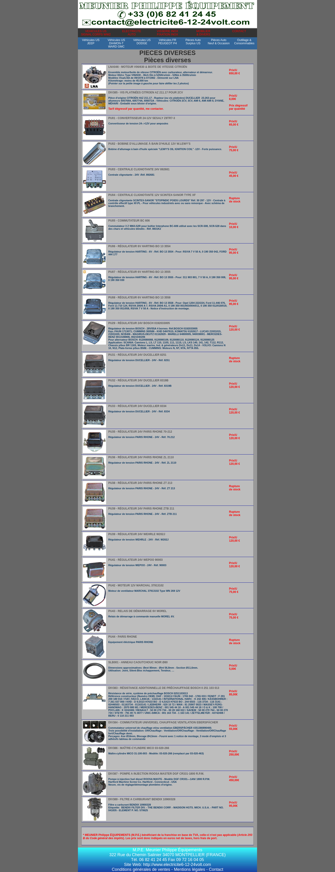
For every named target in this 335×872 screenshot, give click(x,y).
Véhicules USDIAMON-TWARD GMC (116, 43)
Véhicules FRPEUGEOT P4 (167, 43)
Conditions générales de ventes (141, 869)
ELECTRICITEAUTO (131, 33)
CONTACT (239, 33)
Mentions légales (189, 869)
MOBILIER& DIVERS (203, 33)
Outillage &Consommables (244, 43)
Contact (216, 869)
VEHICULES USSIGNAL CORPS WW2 (96, 33)
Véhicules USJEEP (90, 43)
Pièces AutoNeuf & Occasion (219, 43)
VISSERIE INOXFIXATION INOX (167, 33)
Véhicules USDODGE (142, 43)
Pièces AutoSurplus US (193, 43)
